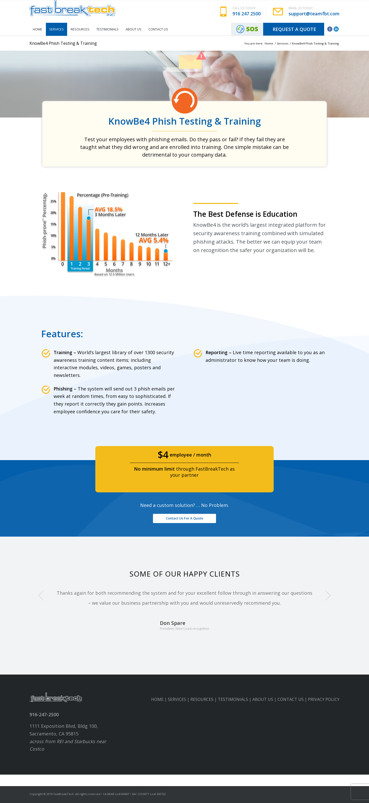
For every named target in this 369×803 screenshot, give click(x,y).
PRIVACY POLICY (324, 699)
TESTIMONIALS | (235, 699)
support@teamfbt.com (314, 13)
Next (328, 595)
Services (282, 43)
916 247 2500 (246, 13)
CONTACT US (291, 699)
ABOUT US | (265, 699)
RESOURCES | (204, 699)
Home (269, 43)
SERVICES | (179, 699)
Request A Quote (294, 29)
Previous (41, 595)
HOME (157, 699)
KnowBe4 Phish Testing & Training (63, 43)
